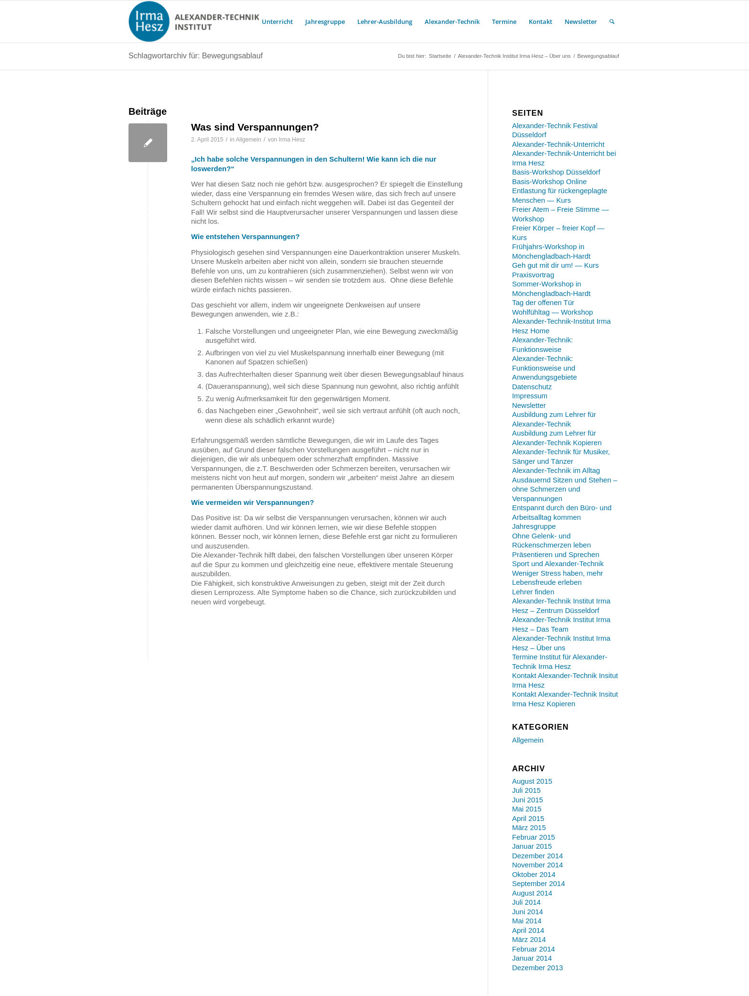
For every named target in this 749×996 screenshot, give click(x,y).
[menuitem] (277, 21)
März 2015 (529, 827)
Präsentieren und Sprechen (555, 554)
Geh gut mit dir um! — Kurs (555, 265)
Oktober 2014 (534, 874)
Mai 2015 (527, 809)
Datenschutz (532, 387)
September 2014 (538, 883)
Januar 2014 (532, 958)
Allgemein (248, 139)
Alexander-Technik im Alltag (556, 470)
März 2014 (529, 939)
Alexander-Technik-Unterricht (558, 144)
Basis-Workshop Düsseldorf (556, 172)
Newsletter (529, 405)
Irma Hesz (291, 139)
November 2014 (537, 865)
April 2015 (528, 818)
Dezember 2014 (537, 856)
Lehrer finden (533, 592)
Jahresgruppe (534, 526)
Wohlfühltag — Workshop (552, 312)
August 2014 (532, 893)
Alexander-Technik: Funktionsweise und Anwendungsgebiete (544, 367)
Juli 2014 (526, 902)
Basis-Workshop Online (549, 181)
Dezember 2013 (537, 967)
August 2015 (532, 781)
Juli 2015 (526, 790)
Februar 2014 (533, 949)
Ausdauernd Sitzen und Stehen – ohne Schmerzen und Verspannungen (564, 489)
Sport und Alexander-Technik (558, 563)
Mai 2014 (527, 921)
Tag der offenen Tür (543, 302)
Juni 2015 (527, 800)
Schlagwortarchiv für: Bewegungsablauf (195, 56)
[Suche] (612, 21)
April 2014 (528, 930)
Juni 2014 (527, 912)
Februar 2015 (533, 837)
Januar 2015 (532, 846)
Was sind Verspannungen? (255, 126)
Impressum (529, 396)
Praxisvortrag (533, 275)
